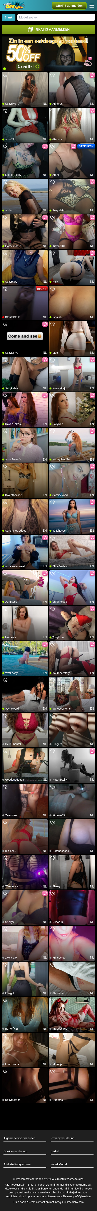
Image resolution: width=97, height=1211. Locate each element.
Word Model (59, 1164)
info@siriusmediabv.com (69, 1202)
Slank (8, 17)
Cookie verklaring (15, 1151)
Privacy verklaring (63, 1138)
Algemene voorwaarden (19, 1138)
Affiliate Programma (17, 1164)
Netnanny (69, 1196)
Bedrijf (55, 1151)
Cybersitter (84, 1196)
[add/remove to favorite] (5, 76)
